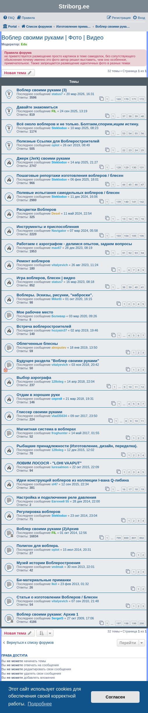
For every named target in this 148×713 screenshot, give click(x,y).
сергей (56, 398)
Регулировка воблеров (38, 511)
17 (130, 489)
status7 (57, 94)
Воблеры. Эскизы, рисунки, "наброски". (55, 295)
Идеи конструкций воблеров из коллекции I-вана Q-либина (73, 480)
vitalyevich (59, 265)
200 (142, 623)
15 (136, 219)
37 (123, 116)
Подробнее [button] (40, 703)
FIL (53, 111)
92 (130, 253)
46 (136, 184)
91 (123, 253)
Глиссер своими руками (39, 412)
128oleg (57, 381)
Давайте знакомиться (37, 107)
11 (136, 387)
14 (130, 219)
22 (123, 150)
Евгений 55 (60, 501)
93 (136, 253)
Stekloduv (59, 128)
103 (118, 236)
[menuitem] (9, 17)
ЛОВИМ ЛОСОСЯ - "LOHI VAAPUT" (49, 463)
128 (118, 167)
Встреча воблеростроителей (44, 326)
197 (118, 623)
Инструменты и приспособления (48, 226)
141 (134, 202)
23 (130, 150)
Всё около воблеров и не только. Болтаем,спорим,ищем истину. (78, 124)
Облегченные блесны (37, 343)
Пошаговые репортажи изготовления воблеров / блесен (70, 175)
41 (142, 287)
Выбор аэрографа (34, 377)
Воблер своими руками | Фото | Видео (52, 37)
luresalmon (60, 467)
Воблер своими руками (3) (42, 90)
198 (126, 623)
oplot (55, 145)
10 (130, 387)
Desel (55, 213)
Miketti (56, 299)
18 (136, 489)
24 (136, 150)
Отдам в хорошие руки (38, 395)
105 (134, 236)
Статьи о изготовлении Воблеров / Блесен (57, 597)
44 (123, 184)
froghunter (59, 433)
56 (142, 133)
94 (142, 253)
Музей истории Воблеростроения (48, 563)
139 (118, 202)
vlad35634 (59, 416)
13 (123, 219)
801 (134, 538)
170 (126, 99)
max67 (56, 247)
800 (126, 538)
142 (142, 202)
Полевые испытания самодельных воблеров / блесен (68, 192)
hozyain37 (59, 330)
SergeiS (57, 618)
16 (142, 219)
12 (142, 387)
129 (126, 167)
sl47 (54, 484)
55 (136, 133)
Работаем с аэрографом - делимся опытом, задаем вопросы (74, 244)
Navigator (58, 230)
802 (142, 538)
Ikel (54, 584)
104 (126, 236)
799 (118, 538)
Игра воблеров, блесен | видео (46, 278)
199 (134, 623)
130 (134, 167)
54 (130, 133)
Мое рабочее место (35, 312)
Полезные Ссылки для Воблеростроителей (58, 141)
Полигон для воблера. (38, 545)
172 (142, 99)
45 (130, 184)
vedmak (57, 566)
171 (134, 99)
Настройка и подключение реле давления (56, 497)
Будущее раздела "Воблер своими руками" (58, 361)
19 (142, 489)
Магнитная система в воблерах (46, 429)
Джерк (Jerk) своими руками (43, 158)
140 (126, 202)
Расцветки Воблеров (36, 209)
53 (123, 133)
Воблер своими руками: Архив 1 (48, 614)
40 (142, 116)
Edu (24, 44)
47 (142, 184)
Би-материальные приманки (44, 580)
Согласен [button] (115, 697)
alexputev (58, 347)
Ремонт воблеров (33, 261)
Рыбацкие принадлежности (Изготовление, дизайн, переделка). (77, 446)
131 (142, 167)
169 (118, 99)
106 (142, 236)
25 (142, 150)
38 (130, 116)
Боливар (58, 316)
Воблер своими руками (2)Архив (48, 529)
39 (136, 116)
